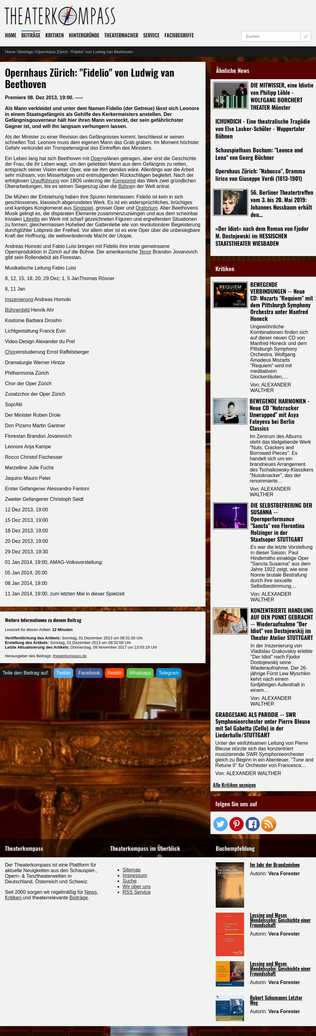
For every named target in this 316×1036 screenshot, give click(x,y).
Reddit (114, 673)
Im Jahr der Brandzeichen (275, 864)
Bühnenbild (17, 310)
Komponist (124, 180)
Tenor (145, 251)
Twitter (63, 673)
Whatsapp (140, 673)
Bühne (125, 186)
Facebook (89, 673)
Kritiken (14, 897)
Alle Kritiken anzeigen (234, 785)
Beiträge (78, 897)
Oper (96, 158)
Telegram (169, 673)
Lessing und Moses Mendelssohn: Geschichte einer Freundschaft (280, 920)
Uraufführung (45, 180)
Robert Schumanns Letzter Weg (276, 1000)
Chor (10, 352)
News (91, 892)
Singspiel (83, 208)
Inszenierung (19, 299)
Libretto (31, 219)
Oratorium (146, 208)
